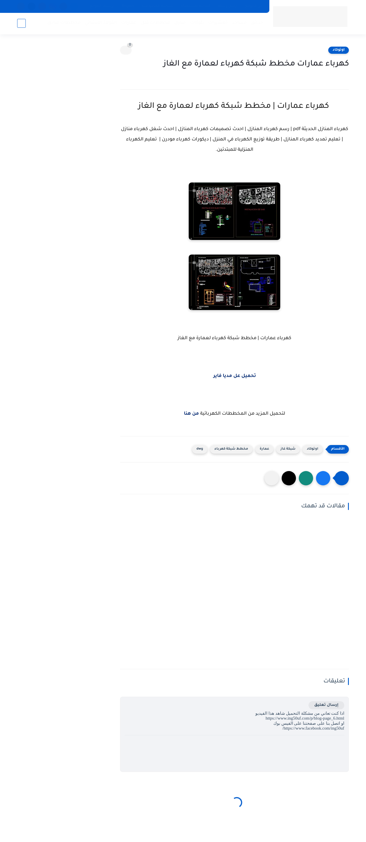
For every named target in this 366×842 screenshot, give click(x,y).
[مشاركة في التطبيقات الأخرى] (271, 478)
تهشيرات (218, 23)
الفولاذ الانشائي (101, 23)
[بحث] (21, 23)
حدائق (257, 23)
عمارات (128, 23)
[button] (323, 478)
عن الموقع (254, 6)
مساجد (239, 23)
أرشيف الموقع (102, 6)
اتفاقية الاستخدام (195, 6)
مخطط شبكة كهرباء (231, 449)
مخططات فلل (155, 23)
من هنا (191, 413)
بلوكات (197, 23)
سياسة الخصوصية (157, 6)
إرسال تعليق (326, 705)
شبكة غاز (288, 449)
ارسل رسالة (228, 6)
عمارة (264, 449)
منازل (180, 23)
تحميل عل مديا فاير (234, 376)
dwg (199, 449)
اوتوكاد (339, 50)
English (128, 6)
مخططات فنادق (64, 23)
